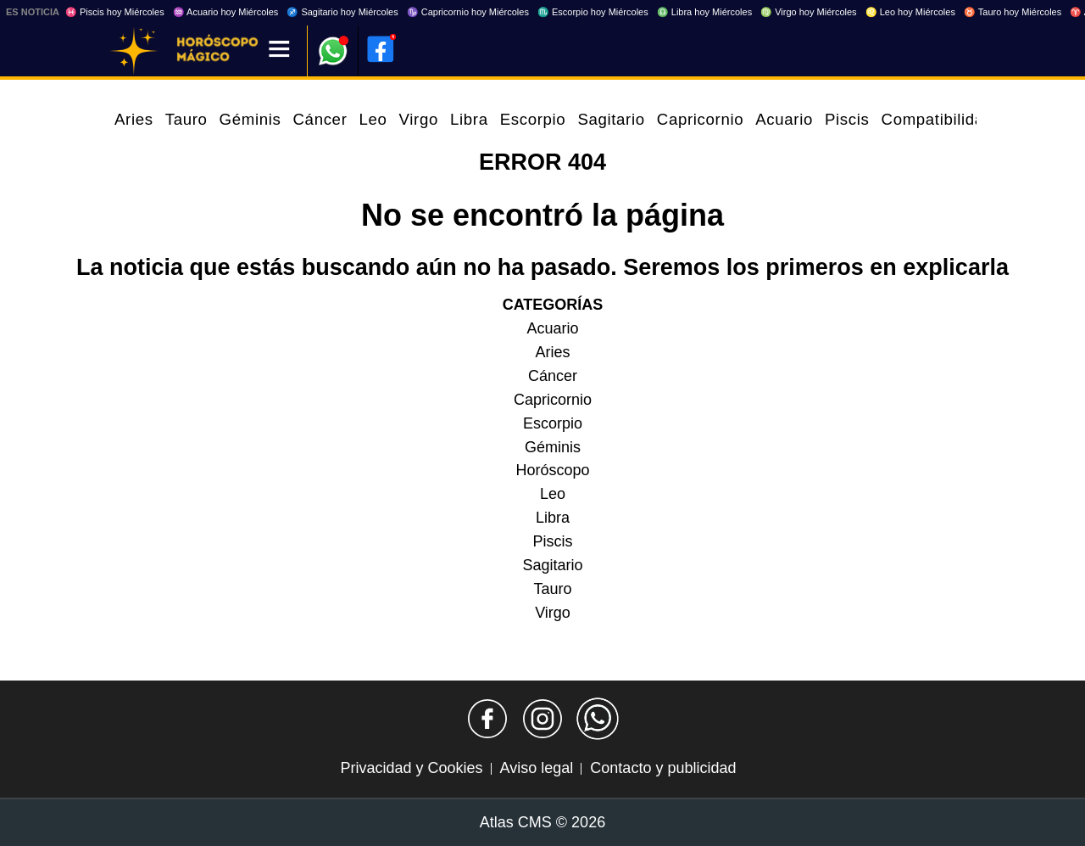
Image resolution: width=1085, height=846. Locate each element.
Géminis (250, 119)
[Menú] (279, 50)
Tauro (186, 119)
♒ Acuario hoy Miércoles (226, 12)
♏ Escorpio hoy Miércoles (592, 12)
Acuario (784, 119)
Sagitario (610, 119)
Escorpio (533, 119)
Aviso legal (537, 767)
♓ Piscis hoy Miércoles (114, 12)
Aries (133, 119)
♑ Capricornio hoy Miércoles (468, 12)
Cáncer (320, 119)
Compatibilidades (946, 119)
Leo (373, 119)
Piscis (847, 119)
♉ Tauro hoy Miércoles (1012, 12)
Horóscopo (552, 470)
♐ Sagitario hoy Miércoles (342, 12)
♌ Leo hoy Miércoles (910, 12)
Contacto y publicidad (663, 767)
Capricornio (700, 119)
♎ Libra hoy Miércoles (704, 12)
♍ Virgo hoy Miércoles (808, 12)
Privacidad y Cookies (412, 767)
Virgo (418, 119)
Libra (469, 119)
